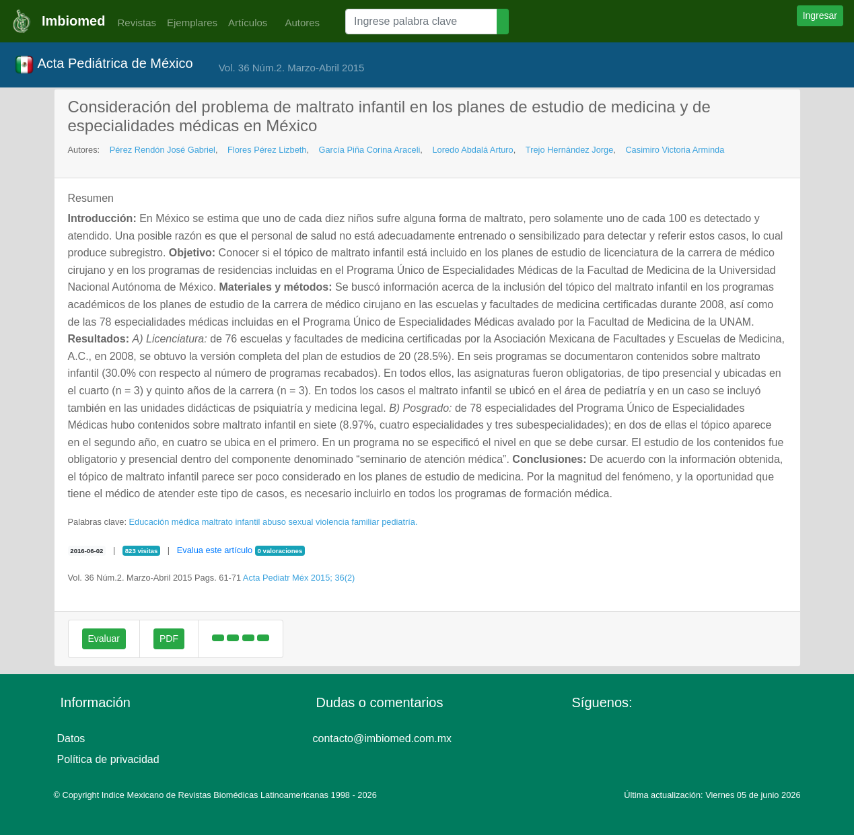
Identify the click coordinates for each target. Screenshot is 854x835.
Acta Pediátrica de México (103, 65)
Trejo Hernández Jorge (569, 150)
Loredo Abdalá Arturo (472, 150)
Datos (71, 738)
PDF (168, 638)
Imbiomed (73, 20)
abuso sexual (287, 522)
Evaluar (104, 638)
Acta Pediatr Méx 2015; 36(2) (299, 578)
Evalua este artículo (214, 550)
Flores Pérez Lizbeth (266, 150)
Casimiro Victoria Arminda (674, 150)
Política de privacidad (108, 759)
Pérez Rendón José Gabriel (162, 150)
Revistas (133, 22)
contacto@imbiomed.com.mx (382, 738)
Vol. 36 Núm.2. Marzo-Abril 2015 (292, 67)
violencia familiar (348, 522)
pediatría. (399, 522)
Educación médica (164, 522)
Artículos (247, 22)
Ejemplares (192, 22)
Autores (299, 22)
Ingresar (820, 15)
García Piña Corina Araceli (370, 150)
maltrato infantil (231, 522)
